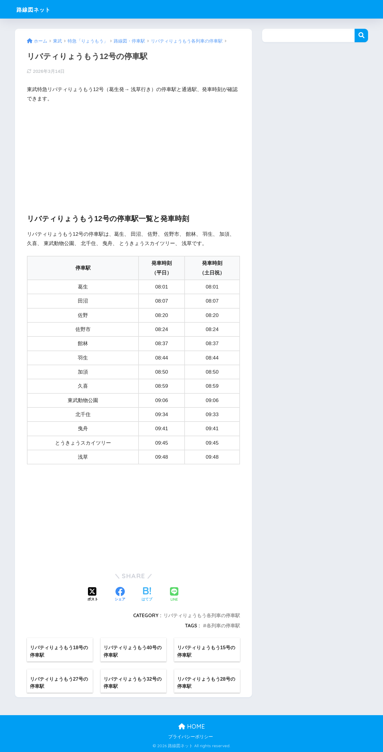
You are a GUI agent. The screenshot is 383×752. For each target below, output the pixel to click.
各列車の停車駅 (223, 626)
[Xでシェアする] (92, 595)
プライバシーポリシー (190, 736)
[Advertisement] (133, 153)
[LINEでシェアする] (174, 595)
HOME (191, 726)
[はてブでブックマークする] (147, 595)
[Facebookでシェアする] (120, 595)
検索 (361, 35)
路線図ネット (38, 9)
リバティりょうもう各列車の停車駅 (201, 615)
